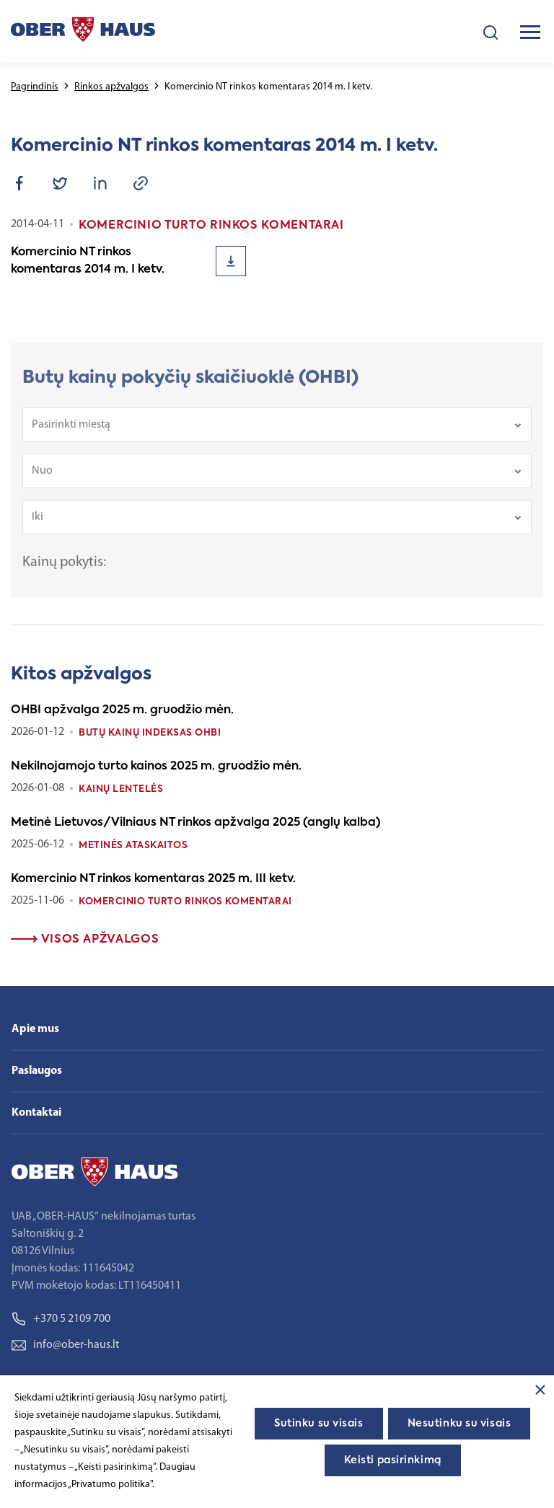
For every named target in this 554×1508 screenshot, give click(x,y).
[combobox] (277, 432)
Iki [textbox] (37, 524)
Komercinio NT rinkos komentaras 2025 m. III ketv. (153, 879)
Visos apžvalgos (85, 939)
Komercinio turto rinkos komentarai (185, 902)
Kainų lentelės (121, 789)
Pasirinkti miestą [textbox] (71, 432)
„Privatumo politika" (110, 1484)
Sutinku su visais (319, 1424)
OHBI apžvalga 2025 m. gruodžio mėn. (122, 710)
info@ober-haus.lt (65, 1345)
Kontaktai (36, 1113)
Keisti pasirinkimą (392, 1460)
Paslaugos (37, 1071)
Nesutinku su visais (459, 1424)
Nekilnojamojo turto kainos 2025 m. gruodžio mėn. (156, 766)
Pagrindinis (34, 86)
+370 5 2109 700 (61, 1319)
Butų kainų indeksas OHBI (150, 733)
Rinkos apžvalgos (111, 86)
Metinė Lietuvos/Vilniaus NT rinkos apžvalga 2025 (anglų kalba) (196, 823)
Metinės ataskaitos (133, 845)
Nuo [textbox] (42, 478)
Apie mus (35, 1029)
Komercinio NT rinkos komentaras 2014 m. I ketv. (87, 261)
